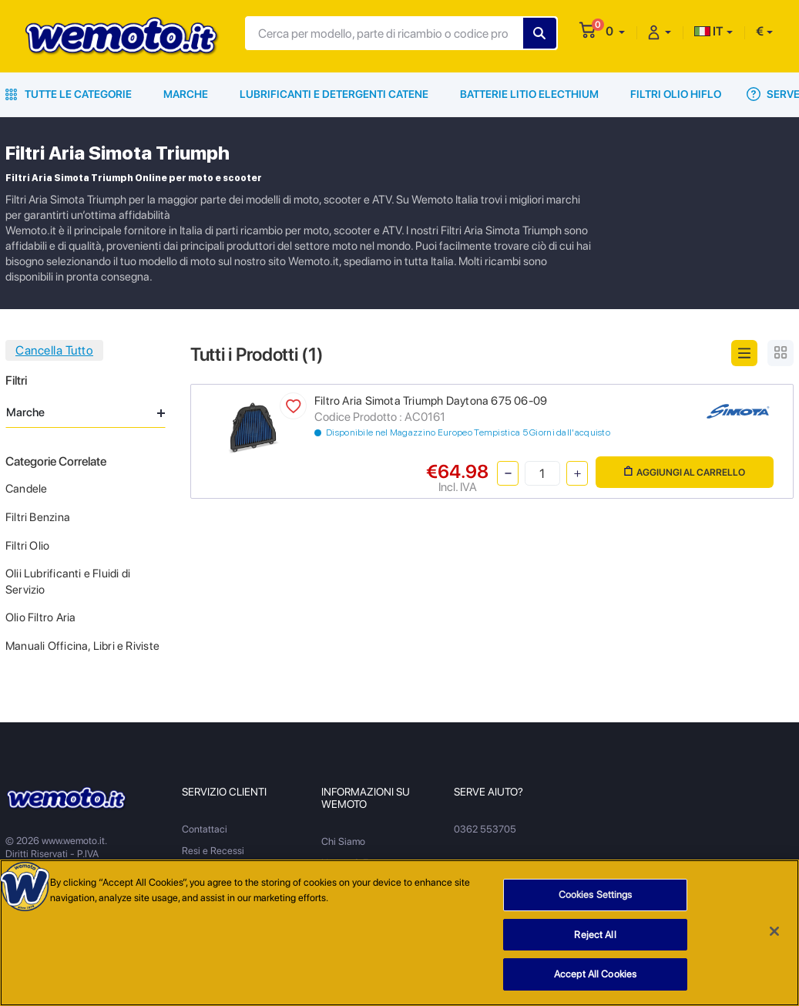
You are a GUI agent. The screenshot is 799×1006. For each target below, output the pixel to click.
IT (708, 31)
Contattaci (204, 829)
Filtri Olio (27, 546)
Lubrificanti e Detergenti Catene (334, 94)
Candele (26, 489)
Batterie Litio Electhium (529, 94)
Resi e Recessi (213, 850)
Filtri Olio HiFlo (675, 94)
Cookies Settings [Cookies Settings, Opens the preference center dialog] (596, 895)
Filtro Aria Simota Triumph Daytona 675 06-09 (430, 401)
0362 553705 (485, 829)
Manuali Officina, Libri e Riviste (82, 646)
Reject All (595, 935)
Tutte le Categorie (68, 94)
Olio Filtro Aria (40, 617)
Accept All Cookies (595, 975)
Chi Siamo (343, 841)
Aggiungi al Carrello (684, 472)
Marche (185, 94)
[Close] (774, 932)
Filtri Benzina (37, 517)
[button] (615, 31)
